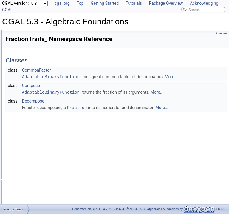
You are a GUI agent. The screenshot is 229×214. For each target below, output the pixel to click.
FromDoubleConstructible (35, 185)
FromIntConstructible (31, 192)
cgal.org (62, 3)
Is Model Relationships (28, 68)
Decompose (108, 113)
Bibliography (20, 81)
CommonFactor (111, 70)
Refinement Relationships (30, 61)
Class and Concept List (28, 87)
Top (80, 3)
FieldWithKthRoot (29, 153)
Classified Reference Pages (32, 55)
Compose (105, 91)
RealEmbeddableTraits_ (34, 113)
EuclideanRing (26, 127)
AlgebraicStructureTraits (34, 120)
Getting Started (105, 3)
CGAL (20, 100)
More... (130, 83)
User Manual (20, 42)
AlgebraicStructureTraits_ (35, 94)
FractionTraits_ (27, 107)
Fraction (21, 172)
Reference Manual (24, 48)
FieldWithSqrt (25, 166)
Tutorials (134, 3)
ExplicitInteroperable (31, 133)
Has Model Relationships (30, 74)
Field (19, 140)
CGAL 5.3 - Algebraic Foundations (32, 35)
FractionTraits (26, 179)
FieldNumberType (29, 146)
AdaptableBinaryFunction (125, 76)
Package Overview (166, 3)
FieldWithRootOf (28, 159)
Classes (222, 33)
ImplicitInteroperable (31, 198)
